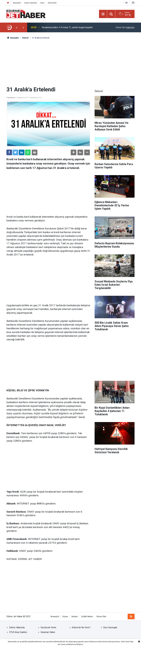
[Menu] (103, 14)
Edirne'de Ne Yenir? (81, 627)
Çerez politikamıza (68, 644)
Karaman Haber (48, 632)
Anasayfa (55, 616)
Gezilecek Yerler (48, 627)
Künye (65, 616)
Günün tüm (125, 27)
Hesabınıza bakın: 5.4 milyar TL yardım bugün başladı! (67, 27)
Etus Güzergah (110, 627)
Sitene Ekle (52, 3)
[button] (73, 152)
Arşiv (42, 3)
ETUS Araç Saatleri (18, 632)
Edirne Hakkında (17, 627)
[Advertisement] (70, 62)
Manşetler (17, 3)
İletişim (74, 616)
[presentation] (16, 27)
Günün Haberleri (30, 3)
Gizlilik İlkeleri (87, 616)
